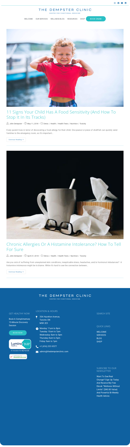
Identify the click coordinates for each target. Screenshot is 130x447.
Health (53, 124)
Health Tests (63, 124)
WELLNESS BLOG (57, 19)
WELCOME (28, 19)
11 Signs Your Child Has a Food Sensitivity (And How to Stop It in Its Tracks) (63, 115)
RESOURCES (72, 19)
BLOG (99, 340)
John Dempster (16, 124)
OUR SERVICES (41, 19)
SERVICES (101, 336)
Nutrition (74, 124)
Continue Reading (17, 139)
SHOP (82, 19)
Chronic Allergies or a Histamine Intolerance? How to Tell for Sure (62, 248)
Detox (46, 124)
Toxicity (83, 124)
